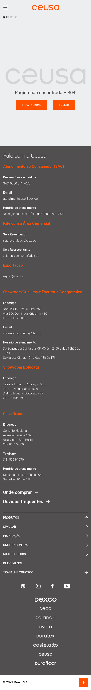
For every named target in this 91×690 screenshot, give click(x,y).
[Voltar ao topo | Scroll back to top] (83, 682)
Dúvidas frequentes (23, 501)
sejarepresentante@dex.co (21, 256)
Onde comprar (17, 492)
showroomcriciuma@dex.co (22, 333)
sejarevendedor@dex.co (19, 240)
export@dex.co (13, 276)
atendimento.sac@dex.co (20, 198)
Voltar (64, 105)
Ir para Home (31, 105)
